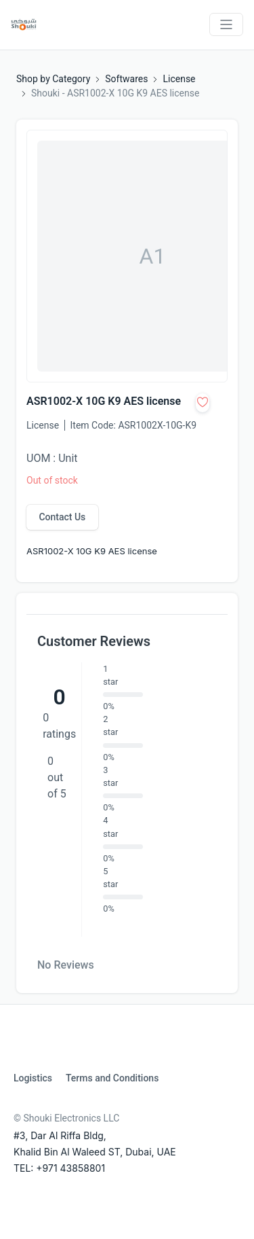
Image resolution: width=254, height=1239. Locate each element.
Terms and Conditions (112, 1078)
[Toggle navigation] (226, 24)
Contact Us (62, 516)
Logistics (33, 1078)
